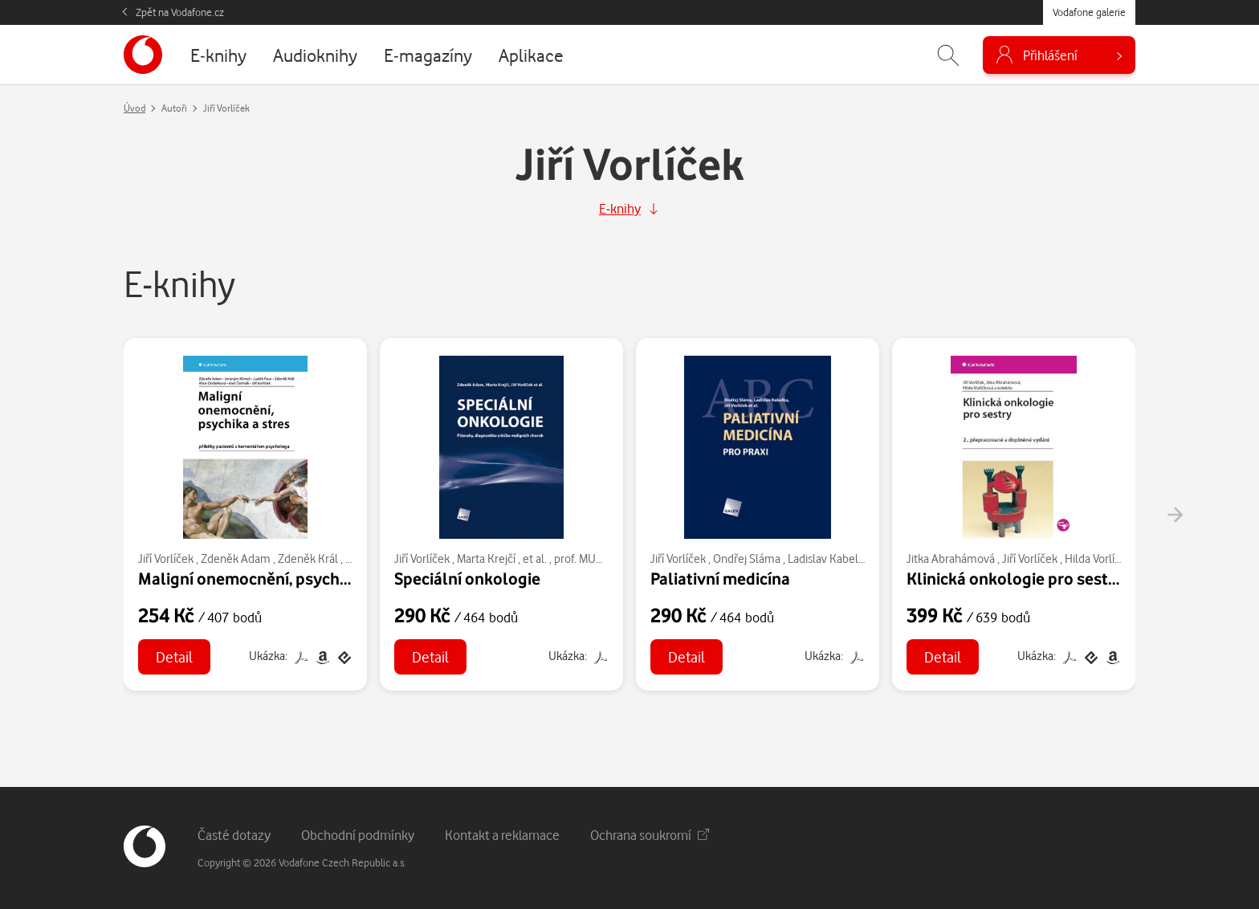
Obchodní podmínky (357, 834)
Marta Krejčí (486, 558)
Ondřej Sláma (746, 558)
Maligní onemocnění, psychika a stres (276, 578)
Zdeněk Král (308, 558)
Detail (174, 656)
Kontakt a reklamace (502, 834)
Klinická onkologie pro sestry (1015, 578)
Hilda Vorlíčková (1104, 558)
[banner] (143, 54)
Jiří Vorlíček (166, 558)
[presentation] (1175, 514)
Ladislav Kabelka (829, 558)
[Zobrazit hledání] (948, 55)
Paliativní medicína (720, 578)
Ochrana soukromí (649, 834)
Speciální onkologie (467, 578)
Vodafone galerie (1089, 12)
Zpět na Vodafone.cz (180, 12)
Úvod (134, 108)
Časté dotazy (234, 834)
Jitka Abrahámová (951, 558)
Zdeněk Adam (236, 558)
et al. (535, 558)
